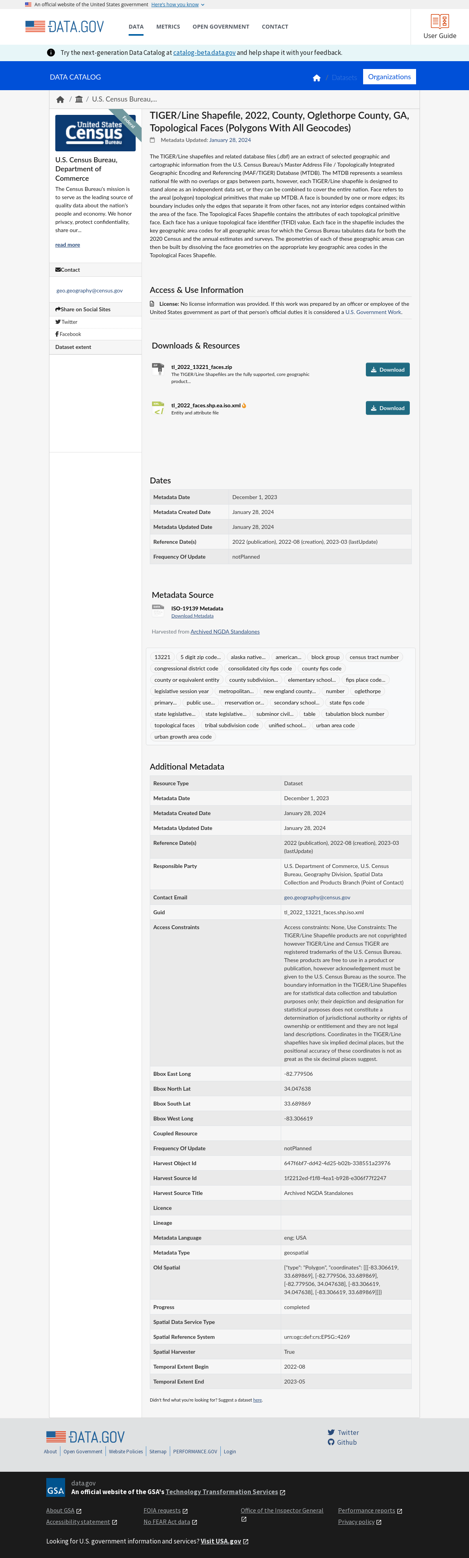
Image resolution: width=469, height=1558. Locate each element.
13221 (163, 657)
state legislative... (175, 713)
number (335, 691)
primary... (166, 702)
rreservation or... (244, 702)
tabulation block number (354, 713)
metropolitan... (236, 691)
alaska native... (248, 657)
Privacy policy (356, 1521)
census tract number (374, 657)
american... (289, 657)
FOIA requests (162, 1510)
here (257, 1399)
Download (388, 369)
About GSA (60, 1510)
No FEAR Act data (167, 1521)
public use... (201, 702)
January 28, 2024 (230, 139)
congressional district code (186, 668)
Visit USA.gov (221, 1541)
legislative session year (182, 691)
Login (230, 1451)
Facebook (68, 334)
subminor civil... (275, 713)
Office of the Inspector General (282, 1510)
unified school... (287, 725)
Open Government (83, 1451)
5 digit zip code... (200, 657)
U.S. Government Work (373, 312)
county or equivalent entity (187, 679)
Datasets (344, 77)
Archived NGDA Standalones (225, 631)
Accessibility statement (78, 1521)
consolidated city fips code (260, 668)
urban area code (335, 725)
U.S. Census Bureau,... (124, 99)
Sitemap (158, 1451)
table (310, 713)
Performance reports (366, 1510)
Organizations (389, 76)
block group (325, 657)
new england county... (290, 691)
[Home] (64, 26)
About (50, 1451)
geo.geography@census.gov (89, 290)
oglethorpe (367, 691)
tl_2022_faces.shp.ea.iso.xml (206, 405)
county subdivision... (253, 679)
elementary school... (312, 679)
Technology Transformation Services (221, 1491)
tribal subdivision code (232, 725)
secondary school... (297, 702)
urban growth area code (183, 736)
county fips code (322, 668)
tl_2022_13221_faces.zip (201, 366)
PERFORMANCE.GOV (195, 1451)
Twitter (66, 322)
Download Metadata (192, 616)
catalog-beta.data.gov (204, 52)
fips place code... (365, 679)
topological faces (175, 725)
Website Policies (126, 1451)
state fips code (346, 702)
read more (67, 244)
